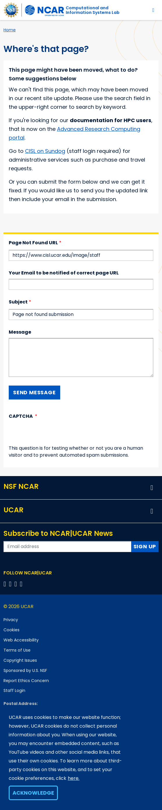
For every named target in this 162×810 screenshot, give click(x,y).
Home (9, 30)
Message (20, 332)
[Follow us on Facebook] (5, 584)
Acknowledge (33, 792)
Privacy (10, 620)
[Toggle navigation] (153, 10)
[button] (152, 487)
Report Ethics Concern (26, 681)
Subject (18, 302)
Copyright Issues (20, 660)
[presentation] (53, 433)
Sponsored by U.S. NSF (25, 670)
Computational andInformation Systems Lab (93, 10)
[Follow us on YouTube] (22, 584)
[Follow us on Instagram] (17, 584)
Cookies (11, 630)
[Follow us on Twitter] (11, 584)
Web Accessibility (21, 640)
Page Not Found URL (33, 242)
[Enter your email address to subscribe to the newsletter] (67, 546)
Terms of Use (17, 650)
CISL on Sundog (45, 151)
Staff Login (14, 690)
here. (73, 778)
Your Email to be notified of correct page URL (64, 273)
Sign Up (144, 546)
